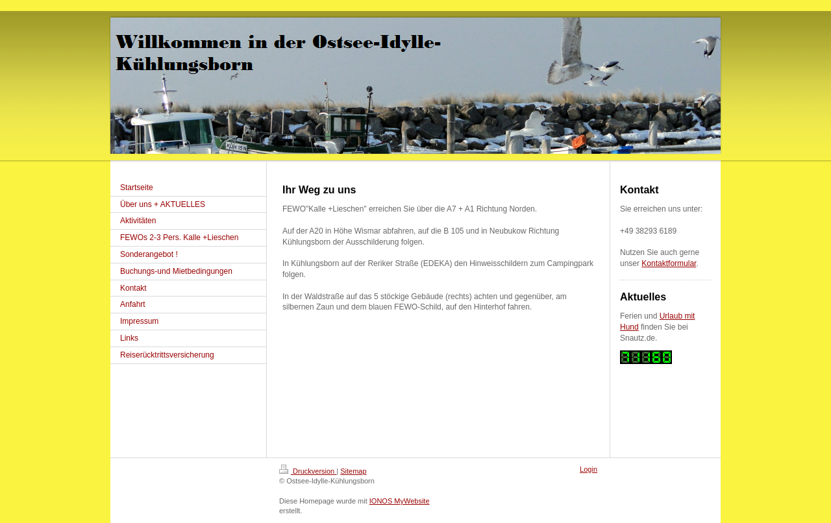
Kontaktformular (668, 263)
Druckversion (307, 471)
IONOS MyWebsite (399, 501)
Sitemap (353, 471)
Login (588, 469)
